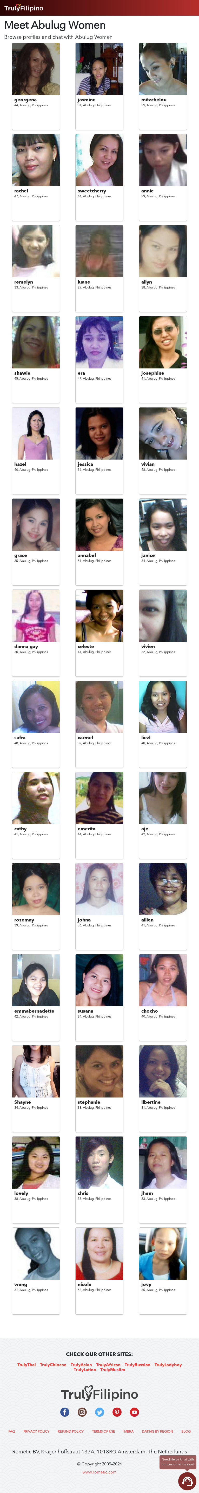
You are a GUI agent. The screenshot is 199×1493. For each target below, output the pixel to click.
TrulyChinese (53, 1365)
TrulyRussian (137, 1365)
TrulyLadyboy (168, 1365)
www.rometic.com (100, 1472)
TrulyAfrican (108, 1365)
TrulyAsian (81, 1365)
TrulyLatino (85, 1370)
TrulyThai (26, 1365)
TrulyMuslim (112, 1370)
